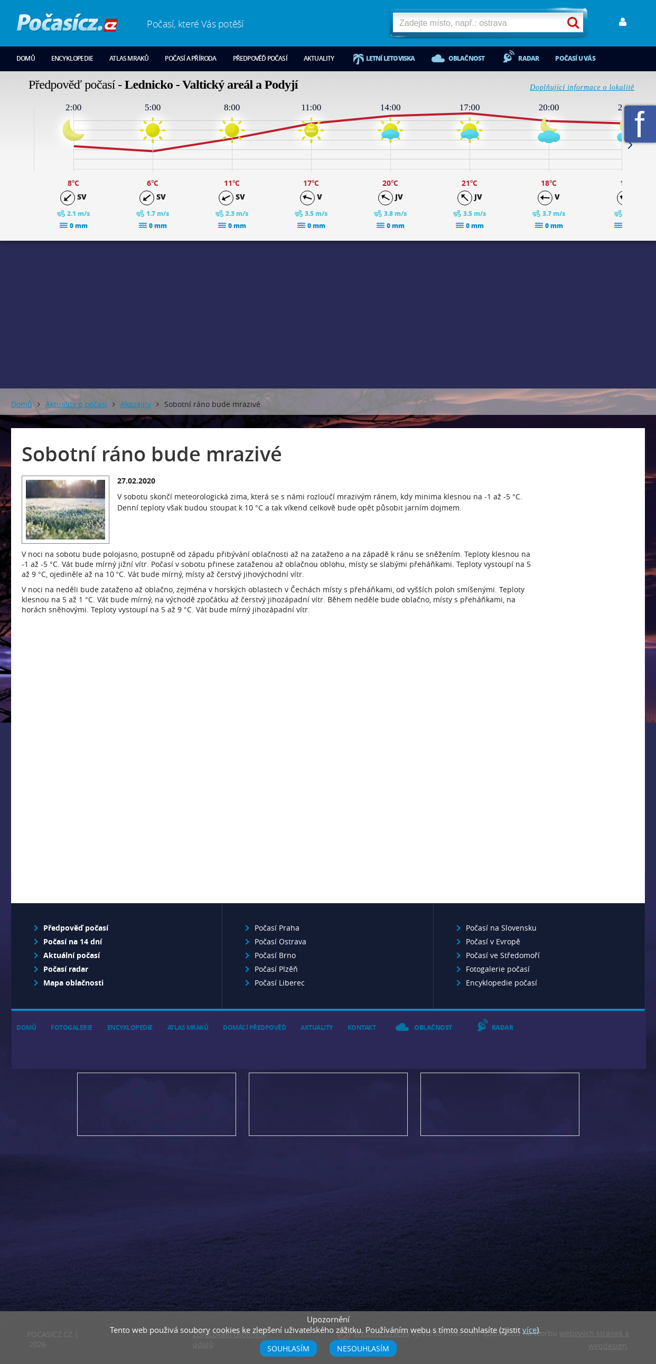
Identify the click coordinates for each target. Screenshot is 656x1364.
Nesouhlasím (363, 1348)
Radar (528, 58)
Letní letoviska (390, 58)
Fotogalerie (71, 1027)
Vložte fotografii (499, 1104)
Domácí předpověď (254, 1027)
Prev (26, 144)
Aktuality (319, 58)
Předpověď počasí (260, 58)
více (529, 1329)
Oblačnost (466, 58)
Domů (25, 58)
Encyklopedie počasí (501, 983)
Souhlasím (288, 1348)
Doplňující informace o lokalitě (582, 87)
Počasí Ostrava (280, 941)
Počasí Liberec (280, 983)
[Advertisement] (328, 315)
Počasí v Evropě (493, 941)
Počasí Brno (275, 955)
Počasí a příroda (190, 58)
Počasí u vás (575, 58)
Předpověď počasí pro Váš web (156, 1104)
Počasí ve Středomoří (503, 955)
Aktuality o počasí (76, 404)
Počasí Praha (277, 928)
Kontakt (362, 1027)
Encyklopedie (72, 58)
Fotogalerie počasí (498, 969)
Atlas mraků (128, 58)
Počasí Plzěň (276, 969)
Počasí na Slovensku (501, 928)
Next (630, 144)
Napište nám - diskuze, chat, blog (328, 1104)
